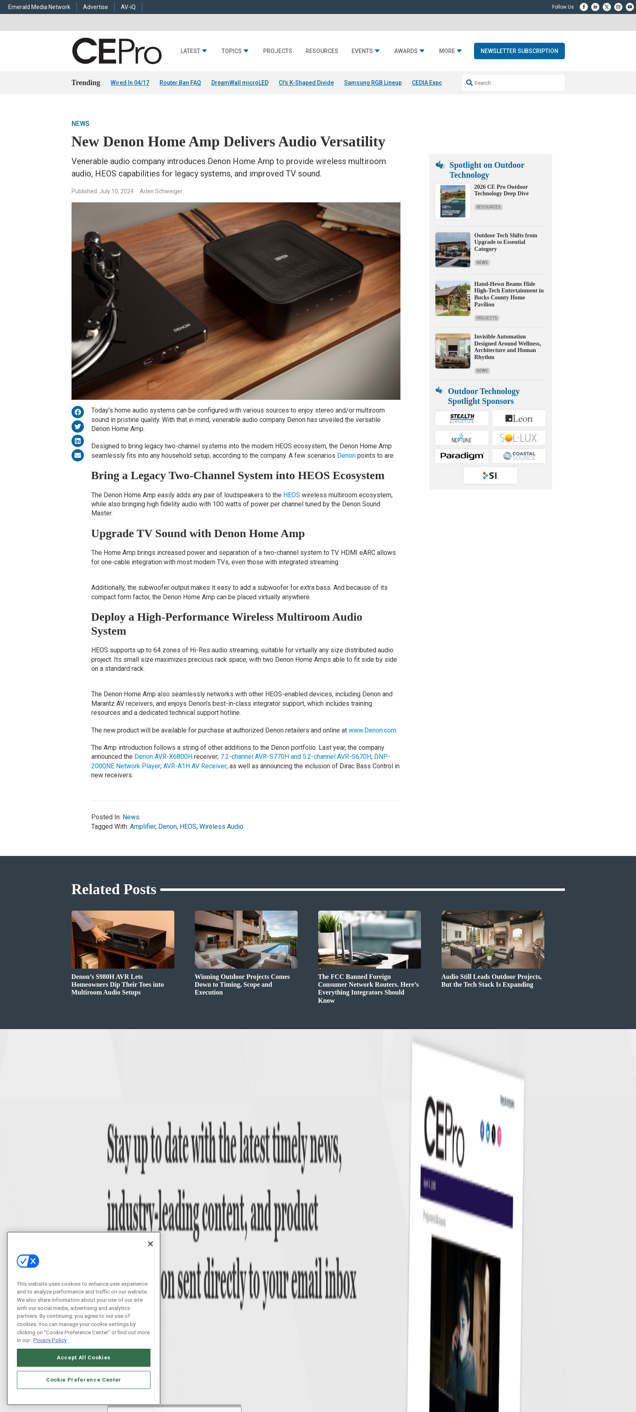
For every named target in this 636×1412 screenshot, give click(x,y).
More (447, 51)
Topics (232, 51)
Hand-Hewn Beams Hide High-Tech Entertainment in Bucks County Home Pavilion (509, 294)
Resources (321, 51)
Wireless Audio (221, 826)
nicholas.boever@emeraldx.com (457, 1303)
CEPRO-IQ (329, 1285)
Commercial (226, 1254)
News (81, 124)
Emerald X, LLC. (504, 1369)
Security (221, 1295)
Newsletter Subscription (519, 51)
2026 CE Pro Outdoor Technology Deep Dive (501, 190)
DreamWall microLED (239, 82)
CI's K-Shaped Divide (306, 82)
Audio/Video (226, 1275)
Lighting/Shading (232, 1285)
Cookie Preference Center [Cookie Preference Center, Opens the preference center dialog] (83, 1380)
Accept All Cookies (84, 1357)
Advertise (95, 7)
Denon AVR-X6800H (163, 756)
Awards (406, 51)
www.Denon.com (372, 730)
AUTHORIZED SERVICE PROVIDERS (287, 1381)
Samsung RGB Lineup (373, 82)
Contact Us (435, 1315)
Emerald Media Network (39, 7)
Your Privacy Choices (440, 1381)
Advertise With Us (337, 1244)
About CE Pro (332, 1254)
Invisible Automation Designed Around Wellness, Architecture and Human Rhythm (507, 347)
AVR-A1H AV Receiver (195, 766)
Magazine (328, 1265)
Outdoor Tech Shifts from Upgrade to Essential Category (505, 242)
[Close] (150, 1244)
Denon (346, 455)
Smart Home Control (235, 1265)
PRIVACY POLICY (542, 1381)
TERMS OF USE (502, 1381)
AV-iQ (128, 7)
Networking (225, 1244)
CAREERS (232, 1381)
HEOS (291, 495)
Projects (277, 51)
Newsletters (331, 1275)
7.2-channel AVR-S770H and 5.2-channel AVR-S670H (295, 756)
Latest (190, 51)
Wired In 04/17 (130, 82)
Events (362, 51)
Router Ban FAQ (180, 82)
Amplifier (142, 826)
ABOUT (209, 1381)
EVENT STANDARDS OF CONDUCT (369, 1381)
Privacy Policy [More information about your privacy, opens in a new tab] (50, 1340)
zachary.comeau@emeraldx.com (458, 1272)
